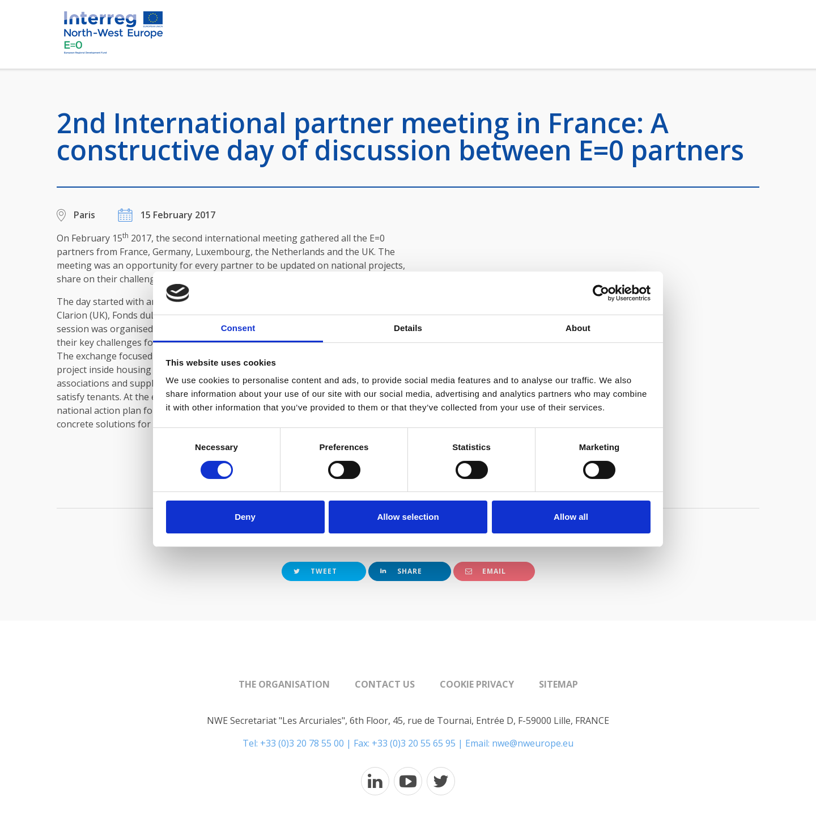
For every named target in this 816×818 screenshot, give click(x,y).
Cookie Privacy (477, 684)
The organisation (284, 684)
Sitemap (558, 684)
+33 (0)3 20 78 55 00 (302, 743)
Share (401, 571)
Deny (245, 517)
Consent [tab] (238, 328)
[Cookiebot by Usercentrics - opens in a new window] (601, 293)
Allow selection (408, 517)
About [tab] (578, 328)
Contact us (385, 684)
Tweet (315, 571)
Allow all (571, 517)
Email (485, 571)
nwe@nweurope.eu (532, 743)
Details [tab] (408, 328)
